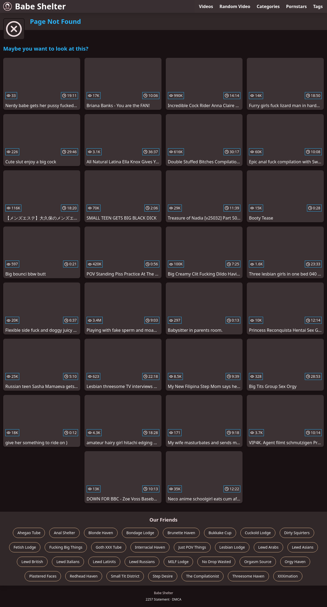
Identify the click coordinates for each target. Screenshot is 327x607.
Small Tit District (125, 576)
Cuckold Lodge (258, 532)
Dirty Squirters (297, 532)
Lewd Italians (67, 561)
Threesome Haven (248, 576)
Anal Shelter (64, 532)
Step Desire (163, 576)
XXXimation (288, 576)
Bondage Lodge (140, 532)
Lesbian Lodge (232, 547)
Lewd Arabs (268, 547)
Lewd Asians (303, 547)
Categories (268, 6)
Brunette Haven (181, 532)
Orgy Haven (295, 561)
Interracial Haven (150, 547)
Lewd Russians (142, 561)
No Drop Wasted (216, 561)
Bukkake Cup (220, 532)
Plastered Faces (42, 576)
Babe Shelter (34, 6)
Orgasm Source (257, 561)
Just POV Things (192, 547)
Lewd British (32, 561)
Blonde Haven (101, 532)
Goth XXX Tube (109, 547)
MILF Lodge (178, 561)
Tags (318, 6)
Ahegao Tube (28, 532)
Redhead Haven (84, 576)
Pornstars (296, 6)
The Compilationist (202, 576)
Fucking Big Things (65, 547)
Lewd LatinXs (104, 561)
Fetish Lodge (25, 547)
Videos (206, 6)
